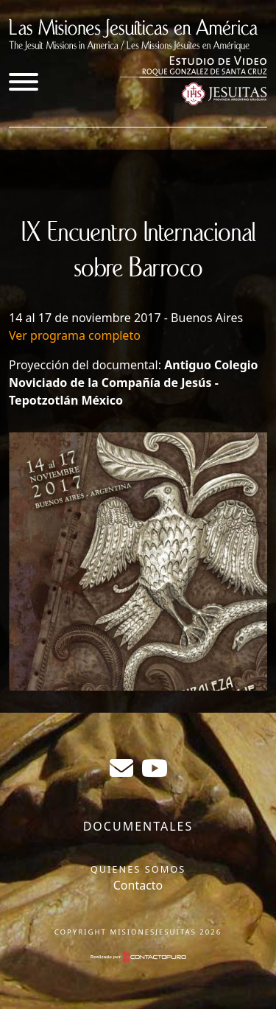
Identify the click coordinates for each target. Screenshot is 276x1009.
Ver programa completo (75, 335)
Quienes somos (138, 869)
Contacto (138, 885)
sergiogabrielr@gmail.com (121, 768)
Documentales (138, 826)
